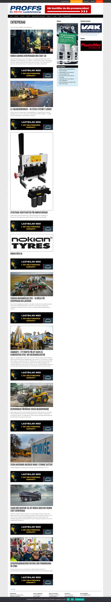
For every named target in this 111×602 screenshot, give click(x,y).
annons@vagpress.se (69, 596)
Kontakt (93, 1)
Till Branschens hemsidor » (91, 35)
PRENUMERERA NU (76, 1)
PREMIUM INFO (67, 16)
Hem (11, 16)
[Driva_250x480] (67, 43)
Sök (60, 16)
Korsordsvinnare (65, 1)
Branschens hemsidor (38, 16)
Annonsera (99, 1)
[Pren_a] (67, 9)
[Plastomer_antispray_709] (91, 45)
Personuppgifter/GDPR (85, 595)
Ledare (22, 16)
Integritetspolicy (80, 599)
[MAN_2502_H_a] (31, 72)
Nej (72, 599)
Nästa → (14, 589)
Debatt (28, 16)
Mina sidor (86, 1)
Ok (68, 599)
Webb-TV (49, 16)
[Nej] (109, 599)
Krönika (16, 16)
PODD (54, 16)
